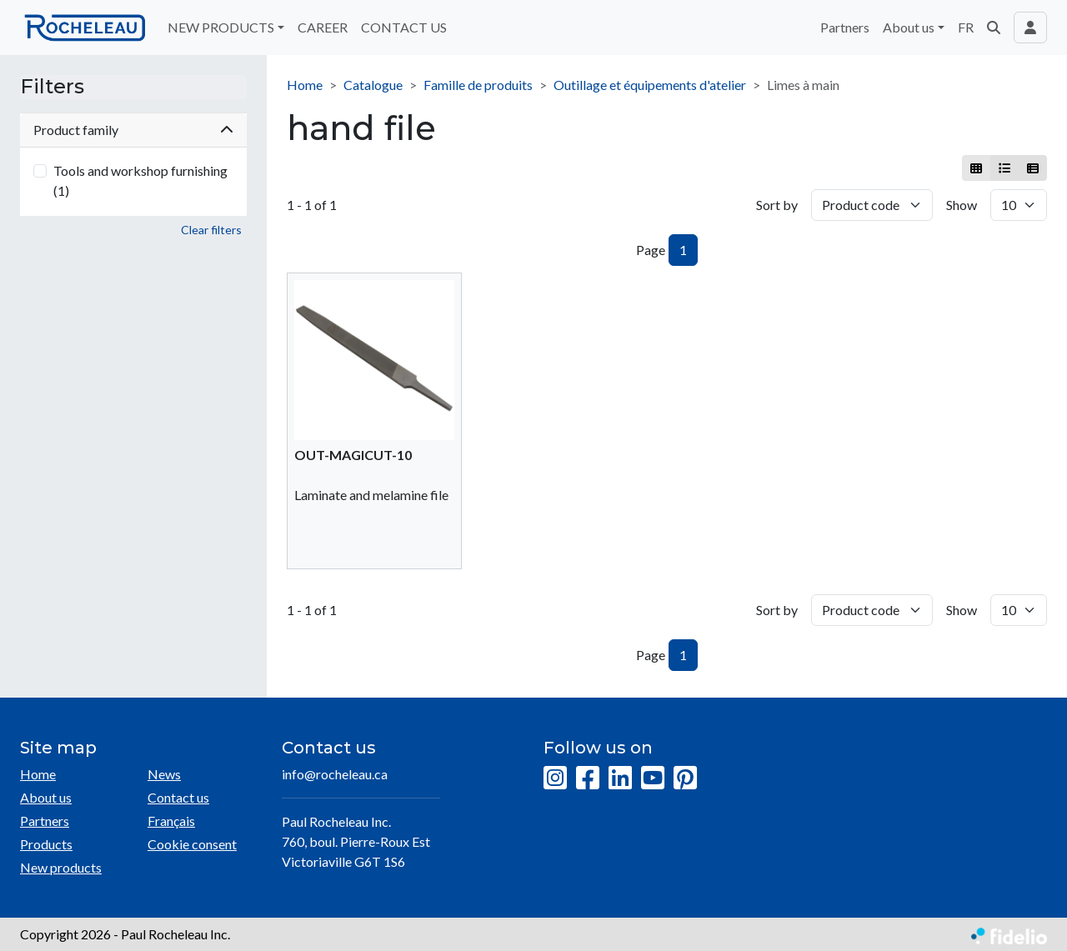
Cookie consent (192, 844)
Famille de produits (478, 85)
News (164, 774)
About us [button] (908, 27)
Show (961, 205)
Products (46, 844)
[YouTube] (652, 778)
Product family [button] (133, 130)
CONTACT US (404, 27)
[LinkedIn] (620, 778)
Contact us (178, 797)
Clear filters (211, 230)
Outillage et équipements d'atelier (650, 85)
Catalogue (373, 85)
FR (966, 27)
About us (46, 797)
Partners (844, 27)
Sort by (777, 205)
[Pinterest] (685, 778)
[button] (993, 27)
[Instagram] (555, 778)
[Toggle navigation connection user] (1030, 27)
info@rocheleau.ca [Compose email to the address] (335, 774)
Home (305, 85)
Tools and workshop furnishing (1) (140, 180)
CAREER (323, 27)
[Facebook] (587, 778)
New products (61, 867)
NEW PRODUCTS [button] (221, 27)
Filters (52, 86)
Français (171, 820)
